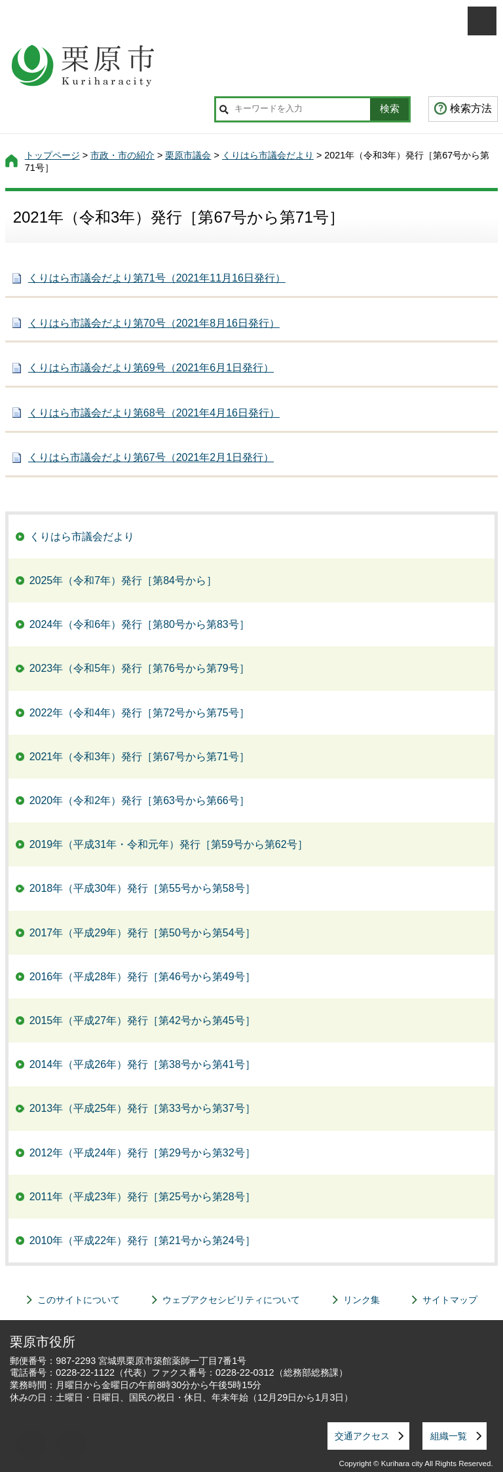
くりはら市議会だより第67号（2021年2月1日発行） (151, 457)
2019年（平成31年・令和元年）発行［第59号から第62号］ (168, 844)
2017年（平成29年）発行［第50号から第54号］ (142, 932)
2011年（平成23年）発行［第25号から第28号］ (142, 1196)
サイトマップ (449, 1300)
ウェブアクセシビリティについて (231, 1300)
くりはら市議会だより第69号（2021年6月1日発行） (151, 367)
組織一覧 (448, 1436)
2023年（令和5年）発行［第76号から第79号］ (139, 668)
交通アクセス (362, 1436)
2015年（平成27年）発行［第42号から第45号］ (142, 1020)
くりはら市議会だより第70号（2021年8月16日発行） (154, 323)
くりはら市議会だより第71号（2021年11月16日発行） (157, 278)
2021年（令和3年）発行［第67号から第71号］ (139, 756)
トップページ (52, 155)
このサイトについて (78, 1300)
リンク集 (361, 1300)
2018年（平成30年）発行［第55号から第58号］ (142, 888)
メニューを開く (482, 21)
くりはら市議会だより (268, 155)
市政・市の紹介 (122, 155)
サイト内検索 (223, 109)
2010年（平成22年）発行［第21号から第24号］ (142, 1240)
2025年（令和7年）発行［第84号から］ (123, 580)
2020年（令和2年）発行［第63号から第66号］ (139, 800)
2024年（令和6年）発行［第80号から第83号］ (139, 624)
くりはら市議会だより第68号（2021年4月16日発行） (154, 412)
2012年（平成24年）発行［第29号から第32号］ (142, 1152)
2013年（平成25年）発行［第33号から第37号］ (142, 1108)
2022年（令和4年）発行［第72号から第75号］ (139, 712)
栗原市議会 (188, 155)
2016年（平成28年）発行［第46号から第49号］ (142, 976)
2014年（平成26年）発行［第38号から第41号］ (142, 1064)
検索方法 (471, 108)
